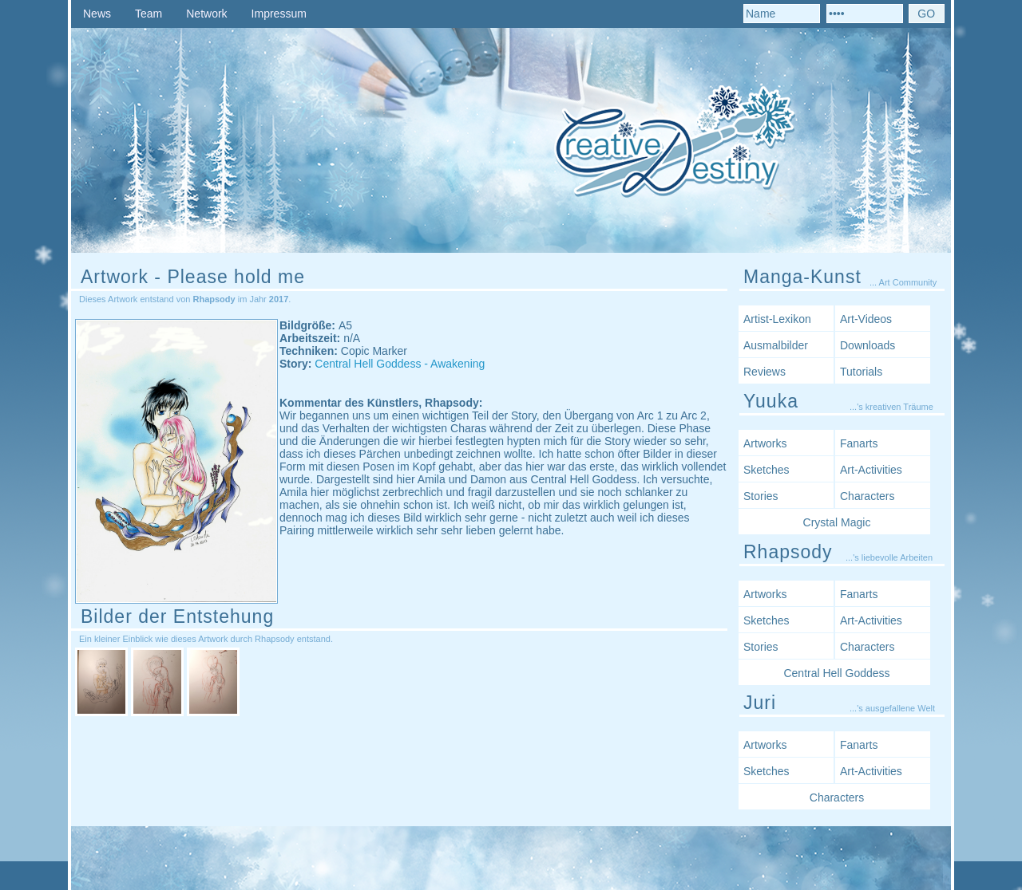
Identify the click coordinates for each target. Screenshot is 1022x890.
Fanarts (858, 443)
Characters (867, 496)
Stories (760, 496)
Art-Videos (866, 319)
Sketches (766, 469)
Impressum (279, 13)
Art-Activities (871, 469)
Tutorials (861, 371)
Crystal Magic (837, 522)
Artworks (764, 443)
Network (206, 13)
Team (148, 13)
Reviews (764, 371)
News (97, 13)
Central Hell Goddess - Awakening (400, 363)
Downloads (867, 345)
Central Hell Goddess (836, 673)
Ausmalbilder (775, 345)
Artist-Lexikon (777, 319)
